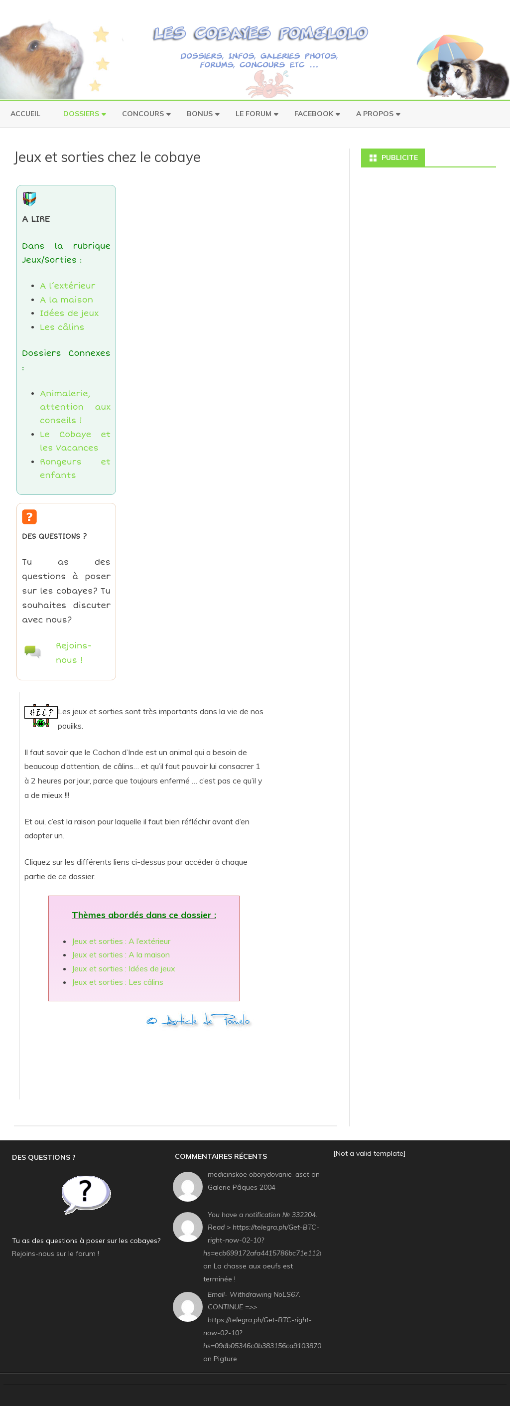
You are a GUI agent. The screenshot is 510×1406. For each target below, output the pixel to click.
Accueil (25, 113)
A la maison (66, 300)
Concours (143, 113)
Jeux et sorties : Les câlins (117, 982)
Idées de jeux (69, 313)
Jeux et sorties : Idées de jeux (123, 968)
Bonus (200, 113)
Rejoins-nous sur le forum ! (55, 1253)
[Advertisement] (205, 1060)
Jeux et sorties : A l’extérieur (121, 941)
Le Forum (253, 113)
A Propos (374, 113)
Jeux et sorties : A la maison (121, 954)
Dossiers (81, 113)
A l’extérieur (68, 286)
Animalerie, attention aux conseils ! (75, 407)
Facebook (313, 113)
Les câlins (62, 327)
